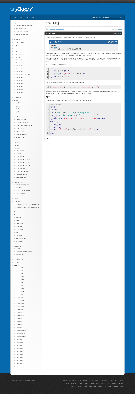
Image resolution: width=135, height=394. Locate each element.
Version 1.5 (19, 313)
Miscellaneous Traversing (24, 251)
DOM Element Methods (23, 190)
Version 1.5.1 (20, 315)
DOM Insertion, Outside (23, 165)
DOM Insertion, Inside (22, 162)
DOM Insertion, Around (23, 159)
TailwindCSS (72, 380)
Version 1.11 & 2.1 (21, 333)
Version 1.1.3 (20, 280)
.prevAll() (120, 29)
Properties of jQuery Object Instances (27, 204)
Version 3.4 (19, 351)
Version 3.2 (19, 345)
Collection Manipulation (23, 185)
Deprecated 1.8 (20, 69)
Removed (17, 212)
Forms (16, 142)
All (17, 366)
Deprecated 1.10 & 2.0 (23, 75)
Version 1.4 (19, 298)
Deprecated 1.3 (20, 60)
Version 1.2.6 (20, 292)
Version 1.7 (19, 321)
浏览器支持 (21, 17)
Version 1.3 (19, 295)
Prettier (79, 386)
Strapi (109, 386)
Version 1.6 (19, 318)
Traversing (52, 29)
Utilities (16, 262)
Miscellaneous (18, 182)
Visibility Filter (20, 241)
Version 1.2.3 (20, 289)
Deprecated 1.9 (20, 71)
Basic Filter (19, 223)
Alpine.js (73, 386)
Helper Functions (21, 28)
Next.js (91, 380)
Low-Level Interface (22, 31)
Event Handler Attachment (24, 125)
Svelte (121, 383)
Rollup (80, 383)
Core (15, 45)
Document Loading (22, 122)
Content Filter (20, 229)
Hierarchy (19, 235)
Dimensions (17, 97)
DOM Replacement (22, 171)
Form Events (20, 131)
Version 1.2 (19, 286)
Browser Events (21, 119)
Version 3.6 (19, 357)
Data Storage (20, 188)
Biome (97, 383)
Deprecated (17, 57)
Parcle (86, 383)
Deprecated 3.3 (20, 83)
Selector (56, 47)
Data (15, 51)
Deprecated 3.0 (20, 77)
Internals (16, 145)
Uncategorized (18, 259)
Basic (17, 220)
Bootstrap (64, 380)
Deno (90, 386)
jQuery (118, 33)
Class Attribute (20, 150)
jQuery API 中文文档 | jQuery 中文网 (21, 10)
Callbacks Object (19, 42)
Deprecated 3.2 (20, 81)
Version (16, 265)
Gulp (108, 383)
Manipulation (18, 148)
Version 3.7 (19, 360)
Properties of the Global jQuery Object (27, 207)
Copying (18, 153)
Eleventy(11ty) (102, 386)
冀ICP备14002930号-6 (31, 380)
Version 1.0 (19, 268)
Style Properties (21, 177)
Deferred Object (19, 54)
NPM (116, 380)
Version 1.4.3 (20, 307)
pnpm (67, 383)
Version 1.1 (19, 274)
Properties (17, 201)
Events (16, 117)
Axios (85, 386)
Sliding (18, 112)
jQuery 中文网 (22, 380)
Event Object (20, 128)
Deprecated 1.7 (20, 66)
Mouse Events (20, 137)
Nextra (96, 380)
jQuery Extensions (21, 238)
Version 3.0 (19, 339)
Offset (16, 198)
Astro (121, 386)
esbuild (92, 383)
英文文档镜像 (31, 17)
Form (17, 232)
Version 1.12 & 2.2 (21, 336)
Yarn (121, 380)
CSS (15, 48)
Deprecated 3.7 (20, 92)
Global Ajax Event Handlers (24, 25)
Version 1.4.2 (20, 304)
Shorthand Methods (22, 34)
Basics (18, 103)
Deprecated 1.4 (20, 63)
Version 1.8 (19, 324)
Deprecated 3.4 (20, 86)
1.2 (116, 42)
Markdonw (114, 383)
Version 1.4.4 (20, 309)
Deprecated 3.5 (20, 89)
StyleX (85, 380)
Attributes (17, 39)
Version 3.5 (19, 354)
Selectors (17, 215)
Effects (16, 100)
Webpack (73, 383)
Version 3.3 (19, 348)
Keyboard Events (21, 134)
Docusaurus (104, 380)
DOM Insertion (20, 156)
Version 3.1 (19, 342)
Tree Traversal (60, 29)
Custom (18, 106)
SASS (103, 383)
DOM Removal (20, 168)
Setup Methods (20, 194)
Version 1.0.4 (20, 271)
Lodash (111, 380)
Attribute (18, 217)
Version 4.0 (19, 363)
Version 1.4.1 (20, 301)
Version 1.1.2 (20, 277)
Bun (95, 386)
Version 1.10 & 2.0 (21, 330)
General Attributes (21, 174)
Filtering (18, 248)
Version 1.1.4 (20, 283)
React (79, 380)
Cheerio (115, 386)
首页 (14, 17)
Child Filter (19, 226)
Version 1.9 (19, 327)
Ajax (15, 23)
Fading (18, 109)
